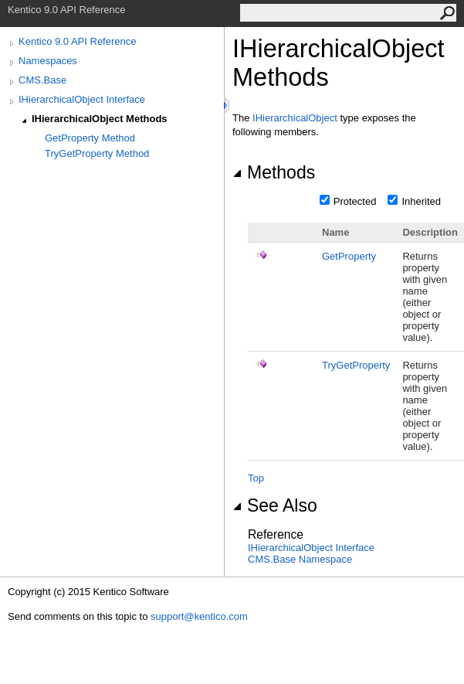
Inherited (421, 201)
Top (256, 478)
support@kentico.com (199, 616)
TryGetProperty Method (97, 153)
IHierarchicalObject (294, 118)
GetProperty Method (90, 138)
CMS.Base (42, 80)
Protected (355, 201)
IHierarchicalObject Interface (82, 99)
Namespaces (48, 60)
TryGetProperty (356, 365)
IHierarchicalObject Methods (100, 118)
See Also (274, 505)
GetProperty (349, 256)
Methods (273, 172)
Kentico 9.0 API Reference (77, 41)
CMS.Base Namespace (300, 559)
